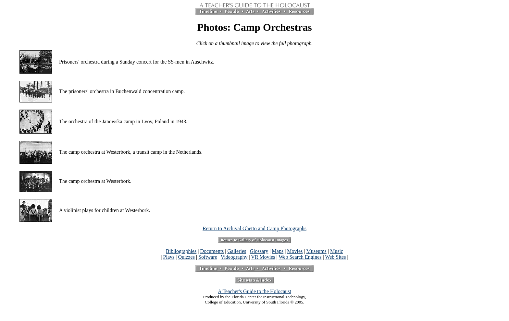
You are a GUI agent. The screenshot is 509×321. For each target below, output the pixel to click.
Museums (316, 251)
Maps (278, 251)
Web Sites (335, 257)
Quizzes (186, 257)
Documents (212, 251)
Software (207, 257)
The (63, 91)
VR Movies (263, 257)
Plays (169, 257)
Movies (295, 251)
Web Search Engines (300, 257)
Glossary (259, 251)
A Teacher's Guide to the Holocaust (254, 291)
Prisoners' (69, 62)
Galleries (237, 251)
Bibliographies (181, 251)
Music (336, 251)
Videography (234, 257)
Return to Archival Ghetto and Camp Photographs (254, 228)
